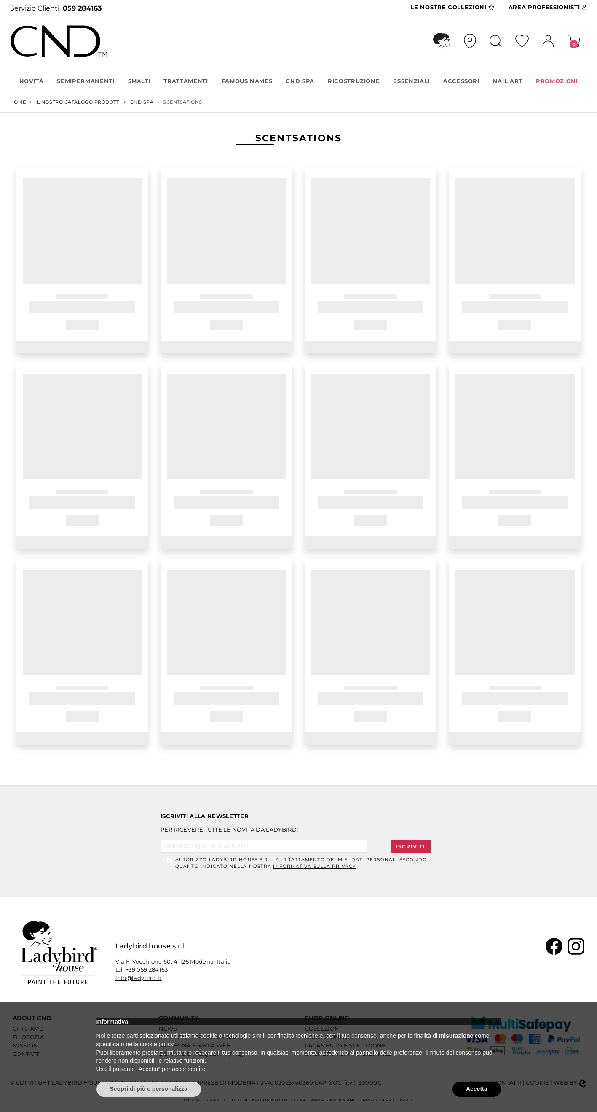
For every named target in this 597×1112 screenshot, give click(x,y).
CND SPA (300, 81)
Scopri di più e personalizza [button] (148, 1088)
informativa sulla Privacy (314, 866)
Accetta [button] (476, 1088)
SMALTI (139, 81)
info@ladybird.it (138, 978)
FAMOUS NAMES (247, 81)
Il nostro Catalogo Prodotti (77, 102)
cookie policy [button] (156, 1044)
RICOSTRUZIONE (354, 81)
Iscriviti (410, 846)
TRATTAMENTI (185, 81)
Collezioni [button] (453, 7)
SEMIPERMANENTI (85, 81)
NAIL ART (507, 81)
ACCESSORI (461, 81)
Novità (31, 81)
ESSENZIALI (411, 81)
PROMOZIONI (557, 81)
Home (18, 102)
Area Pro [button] (548, 7)
